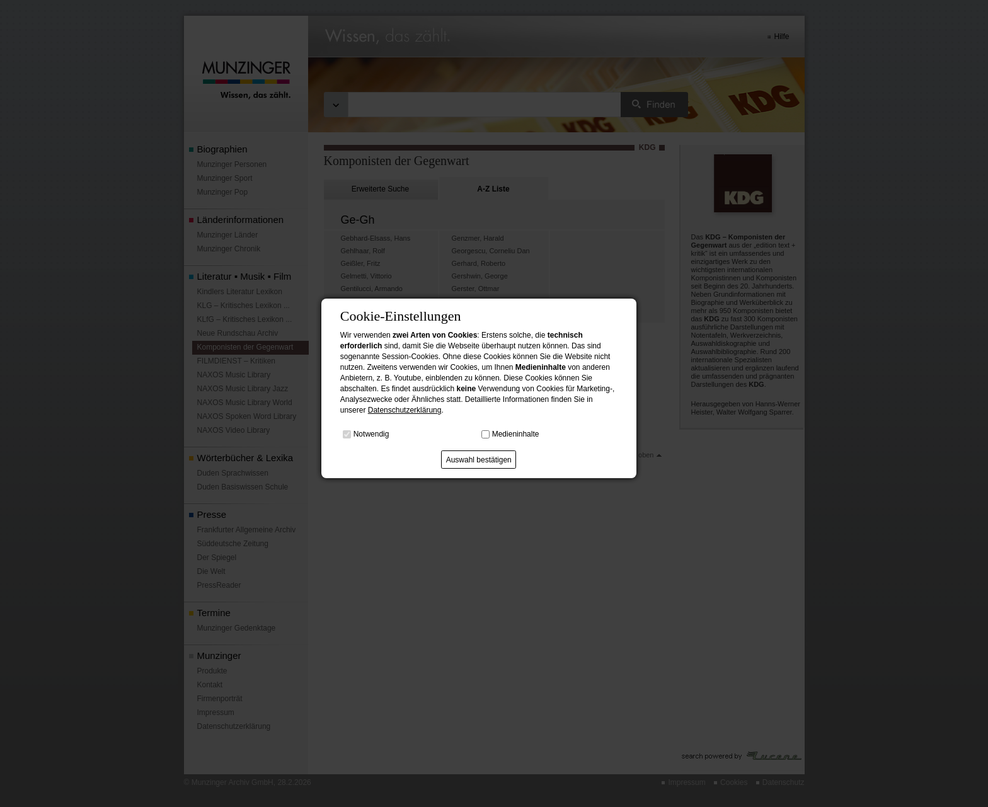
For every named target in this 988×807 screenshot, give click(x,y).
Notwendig (371, 434)
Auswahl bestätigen (479, 459)
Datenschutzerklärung (405, 410)
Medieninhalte (515, 434)
